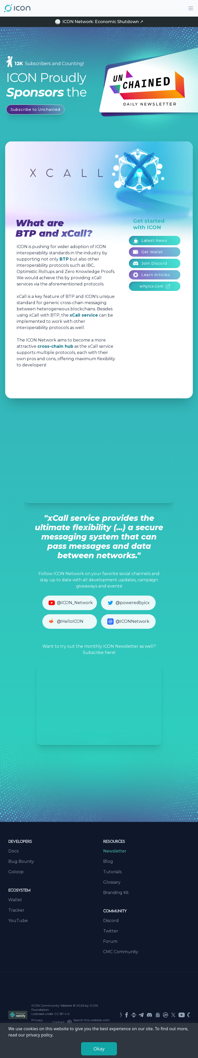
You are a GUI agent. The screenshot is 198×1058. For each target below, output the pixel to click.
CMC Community (120, 951)
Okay (99, 1049)
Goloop (16, 871)
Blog (108, 861)
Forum (110, 941)
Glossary (112, 882)
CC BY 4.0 (62, 1014)
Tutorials (112, 871)
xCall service (84, 315)
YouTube (18, 920)
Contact (58, 1022)
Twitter (110, 931)
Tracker (16, 910)
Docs (13, 851)
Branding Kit (116, 892)
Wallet (15, 899)
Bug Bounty (21, 861)
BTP (64, 259)
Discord (111, 920)
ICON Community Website (51, 1005)
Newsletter (115, 851)
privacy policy (39, 1035)
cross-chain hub (55, 346)
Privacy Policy (37, 1022)
